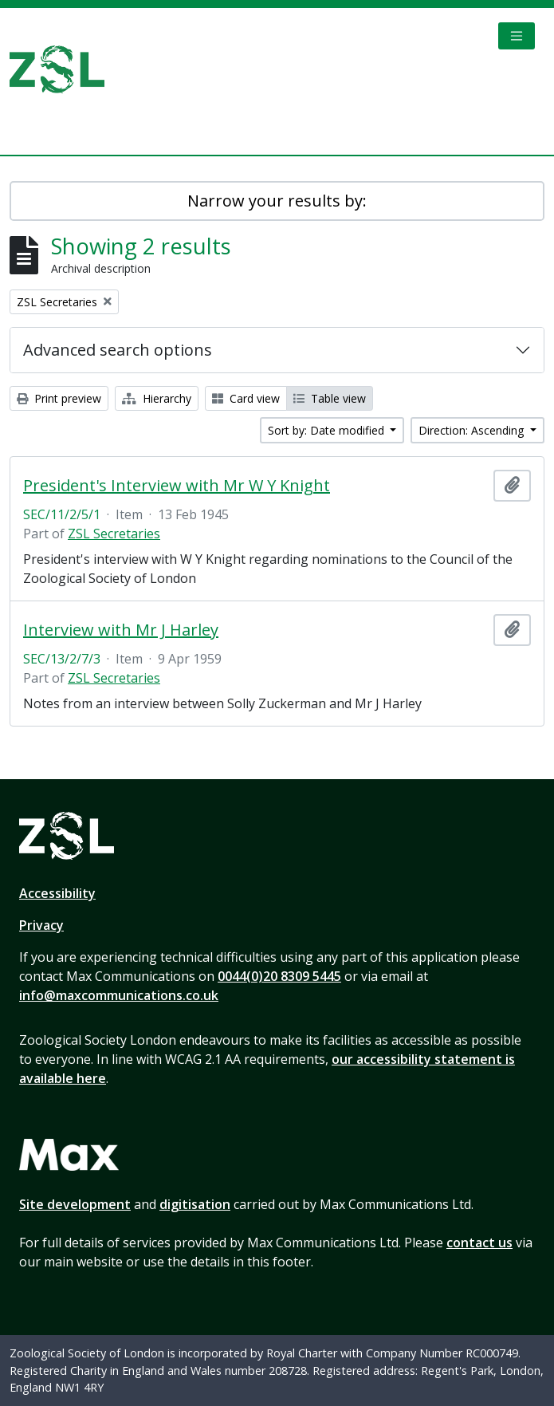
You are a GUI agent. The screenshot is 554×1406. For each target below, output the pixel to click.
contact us (479, 1242)
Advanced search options (117, 349)
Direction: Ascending (472, 430)
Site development (75, 1204)
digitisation (194, 1204)
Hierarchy (156, 398)
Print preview (59, 398)
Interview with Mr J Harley (120, 630)
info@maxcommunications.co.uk (118, 995)
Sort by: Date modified (327, 430)
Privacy (41, 925)
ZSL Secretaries (114, 533)
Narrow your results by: (277, 200)
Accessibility (57, 893)
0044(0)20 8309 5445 (279, 976)
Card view (246, 398)
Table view (329, 398)
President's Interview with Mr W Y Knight (176, 485)
